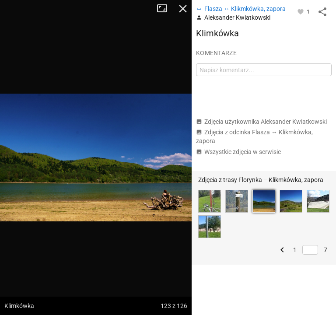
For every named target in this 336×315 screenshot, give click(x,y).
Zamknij (183, 9)
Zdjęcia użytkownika (261, 121)
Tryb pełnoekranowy (165, 9)
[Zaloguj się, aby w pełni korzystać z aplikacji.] (301, 11)
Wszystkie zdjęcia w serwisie (238, 151)
